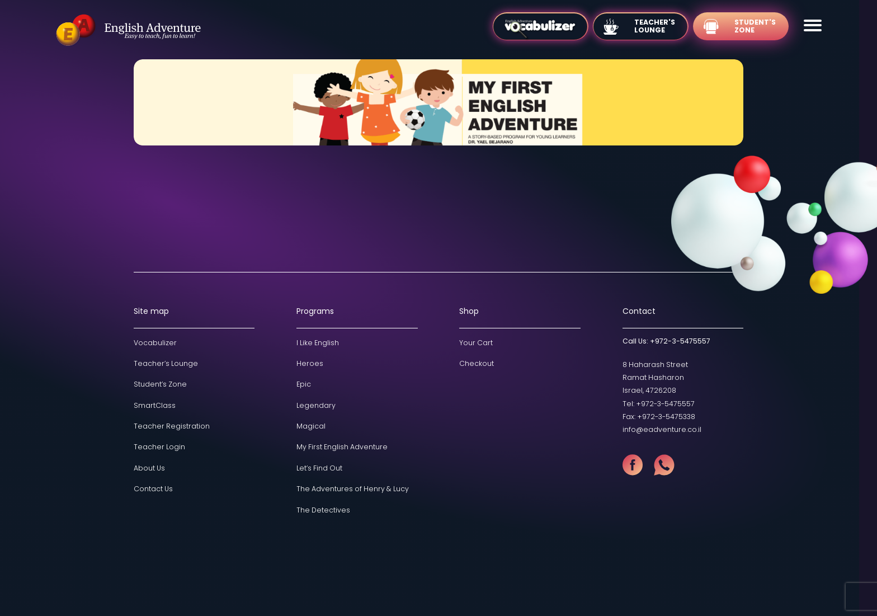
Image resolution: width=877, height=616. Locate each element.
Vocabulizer (155, 342)
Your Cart (476, 342)
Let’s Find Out (319, 468)
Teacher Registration (172, 426)
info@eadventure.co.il (662, 429)
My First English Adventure (342, 447)
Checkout (476, 363)
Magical (311, 426)
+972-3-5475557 (680, 341)
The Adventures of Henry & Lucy (352, 488)
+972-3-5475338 (666, 416)
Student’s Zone (160, 384)
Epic (303, 384)
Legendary (316, 405)
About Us (149, 468)
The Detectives (323, 510)
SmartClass (155, 405)
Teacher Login (159, 447)
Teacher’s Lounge (166, 363)
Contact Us (153, 488)
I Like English (317, 342)
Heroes (309, 363)
